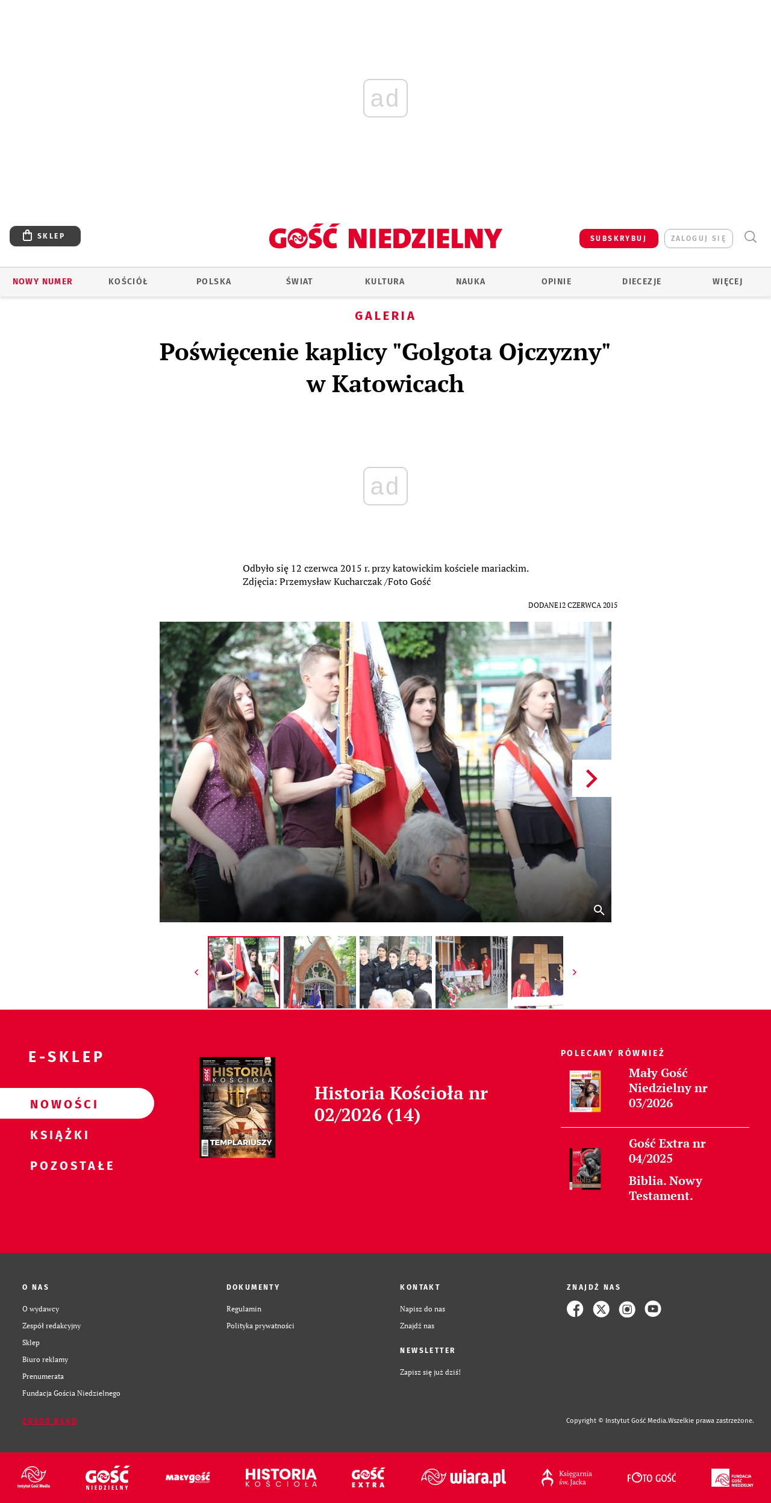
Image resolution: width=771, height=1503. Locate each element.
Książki (58, 1134)
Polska (213, 282)
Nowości (58, 1103)
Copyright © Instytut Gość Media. (617, 1421)
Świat (299, 282)
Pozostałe (58, 1165)
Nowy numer (43, 282)
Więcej (728, 282)
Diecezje (641, 282)
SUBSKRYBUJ (618, 238)
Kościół (128, 282)
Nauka (471, 282)
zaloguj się (698, 238)
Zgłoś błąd (50, 1421)
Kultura (385, 282)
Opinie (557, 282)
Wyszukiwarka (750, 237)
